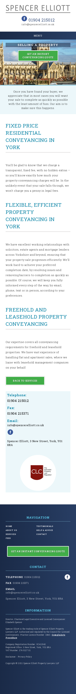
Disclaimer (11, 656)
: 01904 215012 (23, 577)
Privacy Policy (25, 656)
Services (11, 534)
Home (9, 526)
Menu (38, 35)
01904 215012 (41, 20)
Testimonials (44, 526)
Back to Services (25, 380)
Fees (8, 538)
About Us (11, 530)
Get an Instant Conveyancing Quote (38, 56)
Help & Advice (44, 530)
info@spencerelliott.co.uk (38, 24)
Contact (41, 534)
